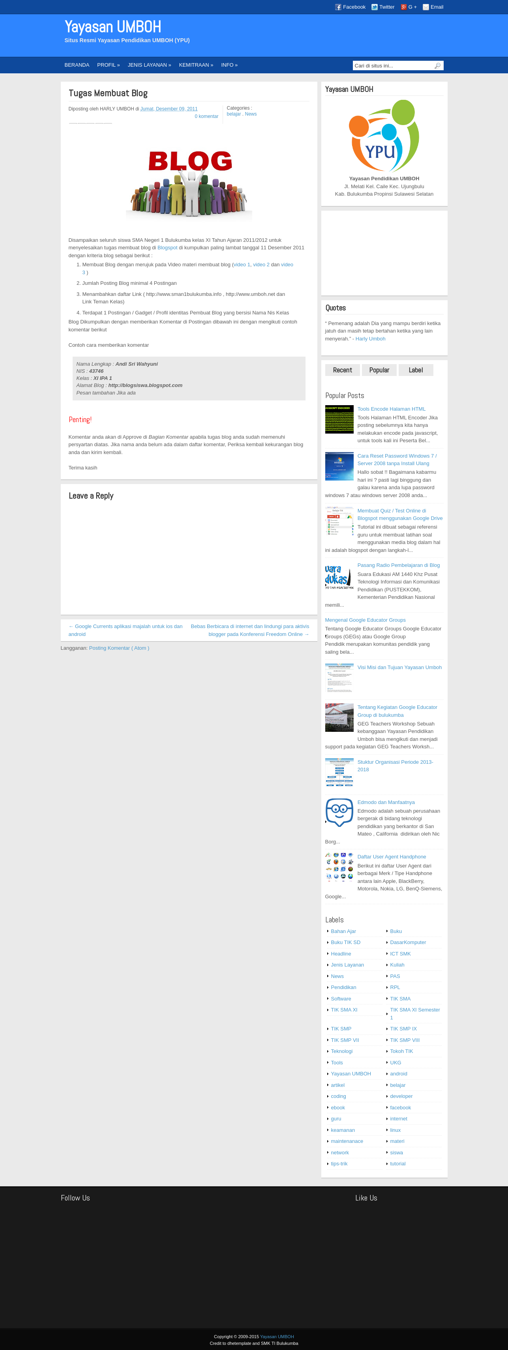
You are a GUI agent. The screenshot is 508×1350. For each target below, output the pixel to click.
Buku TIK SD (346, 942)
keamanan (343, 1130)
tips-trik (339, 1164)
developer (401, 1096)
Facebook (354, 7)
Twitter (386, 7)
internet (398, 1119)
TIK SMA (400, 999)
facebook (400, 1108)
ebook (338, 1108)
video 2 (262, 264)
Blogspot (168, 248)
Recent (342, 369)
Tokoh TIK (401, 1051)
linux (395, 1130)
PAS (395, 976)
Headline (341, 954)
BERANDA (77, 65)
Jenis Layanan (347, 965)
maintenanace (347, 1141)
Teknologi (342, 1051)
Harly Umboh (371, 339)
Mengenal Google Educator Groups (365, 620)
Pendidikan (343, 987)
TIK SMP (341, 1029)
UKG (395, 1063)
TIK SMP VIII (405, 1040)
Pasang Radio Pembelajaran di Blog (399, 565)
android (398, 1074)
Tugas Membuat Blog (108, 93)
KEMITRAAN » (196, 65)
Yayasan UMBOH (113, 27)
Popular (379, 369)
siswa (396, 1153)
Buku (396, 931)
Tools (337, 1063)
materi (397, 1141)
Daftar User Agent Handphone (392, 857)
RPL (395, 987)
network (340, 1153)
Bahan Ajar (343, 931)
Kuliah (397, 965)
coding (338, 1096)
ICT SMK (400, 954)
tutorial (398, 1164)
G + (413, 7)
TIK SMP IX (403, 1029)
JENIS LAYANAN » (149, 65)
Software (341, 999)
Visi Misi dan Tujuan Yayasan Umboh (400, 667)
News (251, 114)
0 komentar (206, 116)
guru (336, 1119)
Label (416, 369)
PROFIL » (108, 65)
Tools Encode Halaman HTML (392, 409)
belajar (234, 114)
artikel (338, 1085)
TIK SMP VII (345, 1040)
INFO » (229, 65)
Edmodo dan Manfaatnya (386, 802)
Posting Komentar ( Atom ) (119, 648)
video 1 (242, 264)
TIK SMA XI (344, 1010)
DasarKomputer (408, 942)
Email (437, 7)
